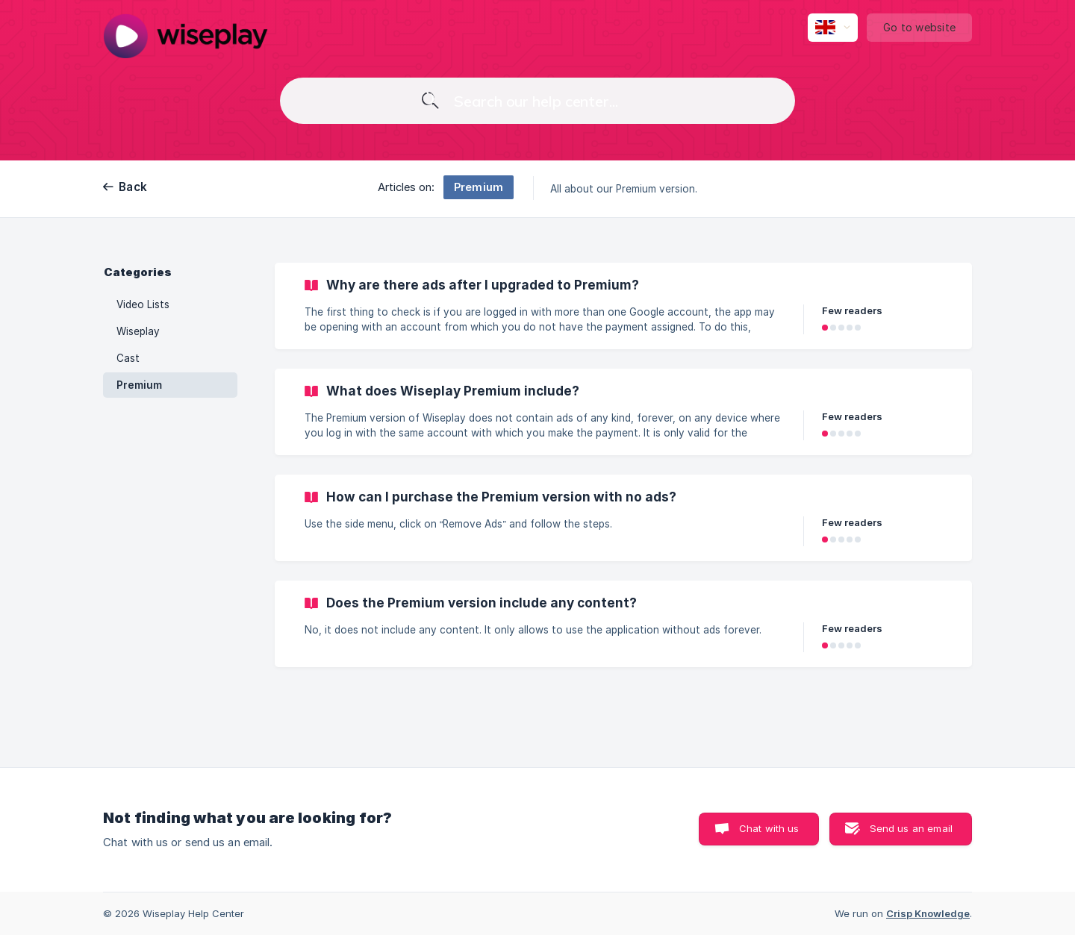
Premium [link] (139, 385)
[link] (623, 306)
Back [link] (133, 187)
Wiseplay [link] (138, 331)
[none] (185, 35)
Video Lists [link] (142, 304)
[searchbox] (537, 101)
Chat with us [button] (769, 828)
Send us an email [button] (911, 828)
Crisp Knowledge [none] (928, 913)
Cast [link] (128, 358)
